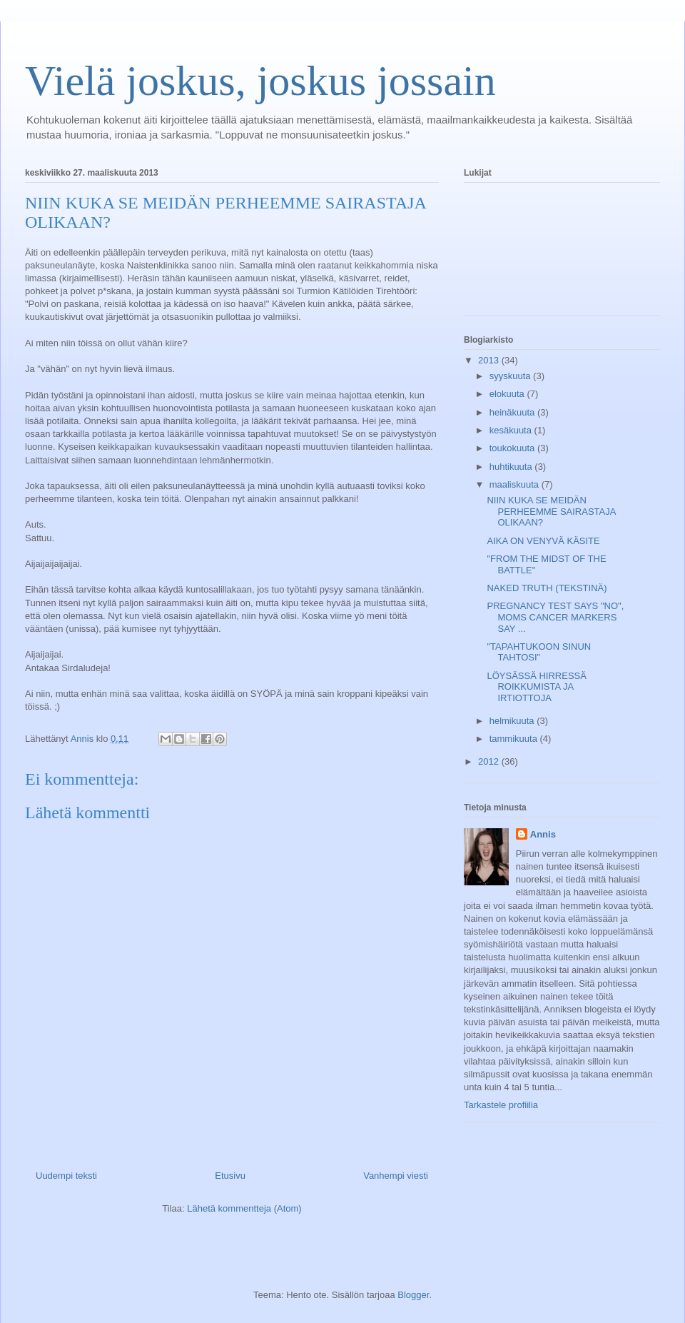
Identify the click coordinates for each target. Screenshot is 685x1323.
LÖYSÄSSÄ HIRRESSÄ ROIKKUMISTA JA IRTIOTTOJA (536, 686)
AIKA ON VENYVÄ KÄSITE (543, 540)
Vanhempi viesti (395, 1175)
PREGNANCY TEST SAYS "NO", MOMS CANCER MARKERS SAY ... (555, 616)
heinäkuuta (513, 412)
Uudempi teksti (66, 1175)
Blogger (413, 1294)
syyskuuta (511, 376)
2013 (490, 360)
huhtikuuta (512, 466)
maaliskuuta (515, 484)
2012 (490, 761)
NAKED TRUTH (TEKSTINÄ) (547, 588)
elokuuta (508, 393)
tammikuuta (514, 738)
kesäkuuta (511, 430)
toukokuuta (513, 448)
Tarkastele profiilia (501, 1105)
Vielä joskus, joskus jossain (260, 80)
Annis (543, 834)
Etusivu (230, 1175)
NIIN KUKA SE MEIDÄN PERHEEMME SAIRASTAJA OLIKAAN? (551, 511)
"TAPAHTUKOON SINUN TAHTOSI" (539, 652)
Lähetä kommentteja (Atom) (244, 1208)
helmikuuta (513, 720)
